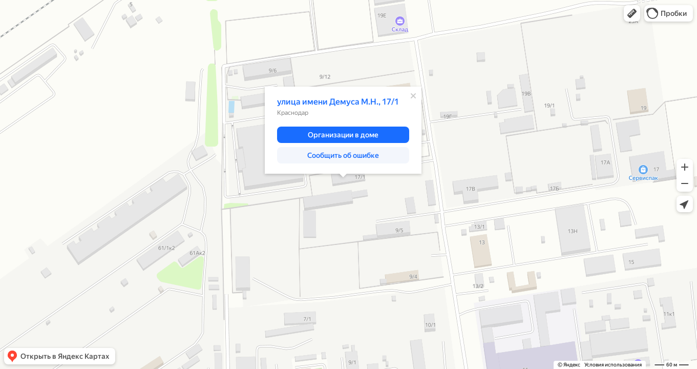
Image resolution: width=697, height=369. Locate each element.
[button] (632, 13)
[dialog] (343, 130)
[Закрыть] (413, 96)
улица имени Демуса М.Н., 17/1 (338, 102)
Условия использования (613, 364)
